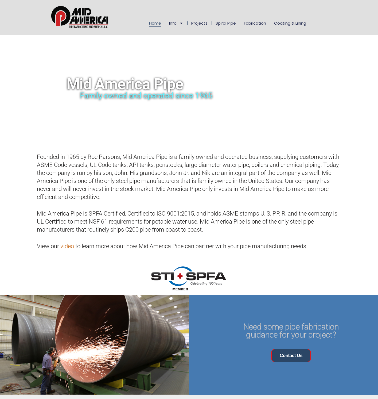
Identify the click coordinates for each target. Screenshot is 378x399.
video (67, 246)
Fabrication (255, 23)
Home (155, 23)
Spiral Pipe (226, 23)
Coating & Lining (290, 23)
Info (176, 23)
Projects (199, 23)
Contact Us (291, 355)
